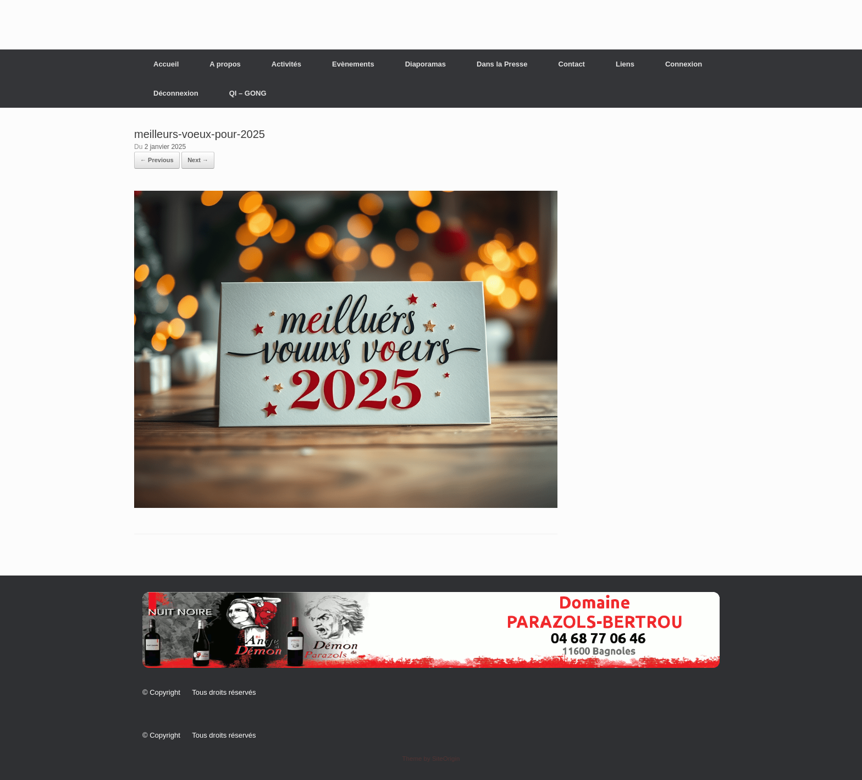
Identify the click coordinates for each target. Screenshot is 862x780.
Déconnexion (175, 93)
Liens (625, 64)
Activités (286, 64)
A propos (225, 64)
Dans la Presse (502, 64)
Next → (197, 160)
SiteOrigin (446, 758)
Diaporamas (425, 64)
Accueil (166, 64)
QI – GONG (248, 93)
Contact (572, 64)
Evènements (353, 64)
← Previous (157, 160)
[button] (431, 630)
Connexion (683, 64)
